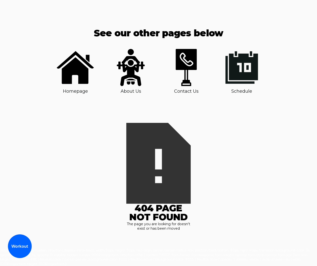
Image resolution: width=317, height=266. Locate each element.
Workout (19, 246)
